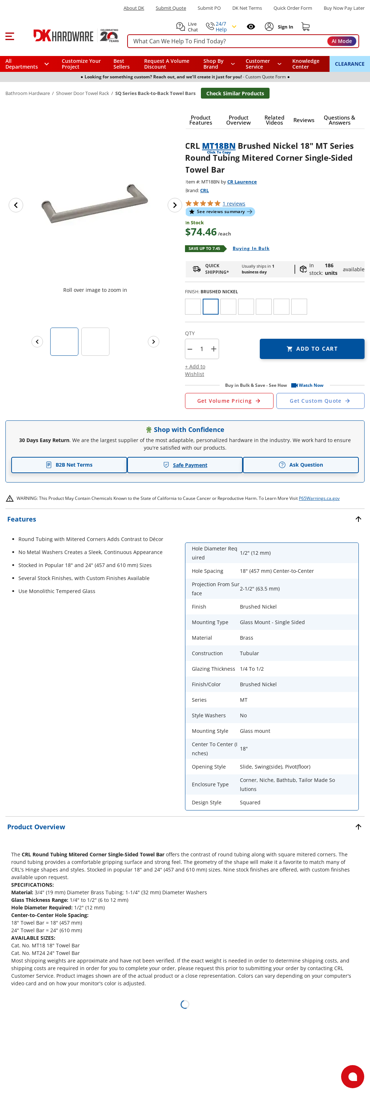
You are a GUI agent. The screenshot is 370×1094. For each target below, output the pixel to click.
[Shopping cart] (305, 26)
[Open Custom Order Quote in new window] (320, 401)
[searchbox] (243, 41)
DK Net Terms (247, 8)
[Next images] (153, 341)
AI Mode (342, 41)
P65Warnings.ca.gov (319, 498)
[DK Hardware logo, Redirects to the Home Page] (68, 35)
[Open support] (352, 1076)
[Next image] (175, 205)
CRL (204, 190)
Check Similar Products (235, 93)
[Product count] (201, 349)
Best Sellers (121, 63)
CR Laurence (242, 181)
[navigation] (264, 64)
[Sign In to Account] (284, 27)
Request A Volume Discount (166, 63)
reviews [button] (234, 203)
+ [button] (214, 348)
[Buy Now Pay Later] (344, 8)
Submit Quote (171, 8)
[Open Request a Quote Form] (229, 401)
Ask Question (301, 464)
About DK (134, 8)
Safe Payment (185, 465)
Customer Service (258, 64)
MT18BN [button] (219, 145)
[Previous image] (16, 205)
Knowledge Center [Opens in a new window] (305, 63)
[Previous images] (37, 341)
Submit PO (209, 8)
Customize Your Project (81, 63)
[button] (9, 35)
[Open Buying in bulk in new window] (248, 249)
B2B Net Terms (69, 464)
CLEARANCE (350, 63)
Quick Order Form (293, 8)
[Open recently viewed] (250, 26)
